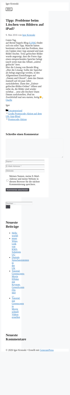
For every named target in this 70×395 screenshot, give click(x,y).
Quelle (9, 100)
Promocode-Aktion (17, 119)
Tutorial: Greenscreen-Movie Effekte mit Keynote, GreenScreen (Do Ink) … (18, 286)
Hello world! (15, 238)
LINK (32, 43)
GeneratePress (47, 353)
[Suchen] (8, 210)
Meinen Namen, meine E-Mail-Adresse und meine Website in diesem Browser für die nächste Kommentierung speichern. (24, 183)
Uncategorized (15, 110)
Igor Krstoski (12, 3)
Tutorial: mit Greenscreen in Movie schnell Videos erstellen (18, 311)
